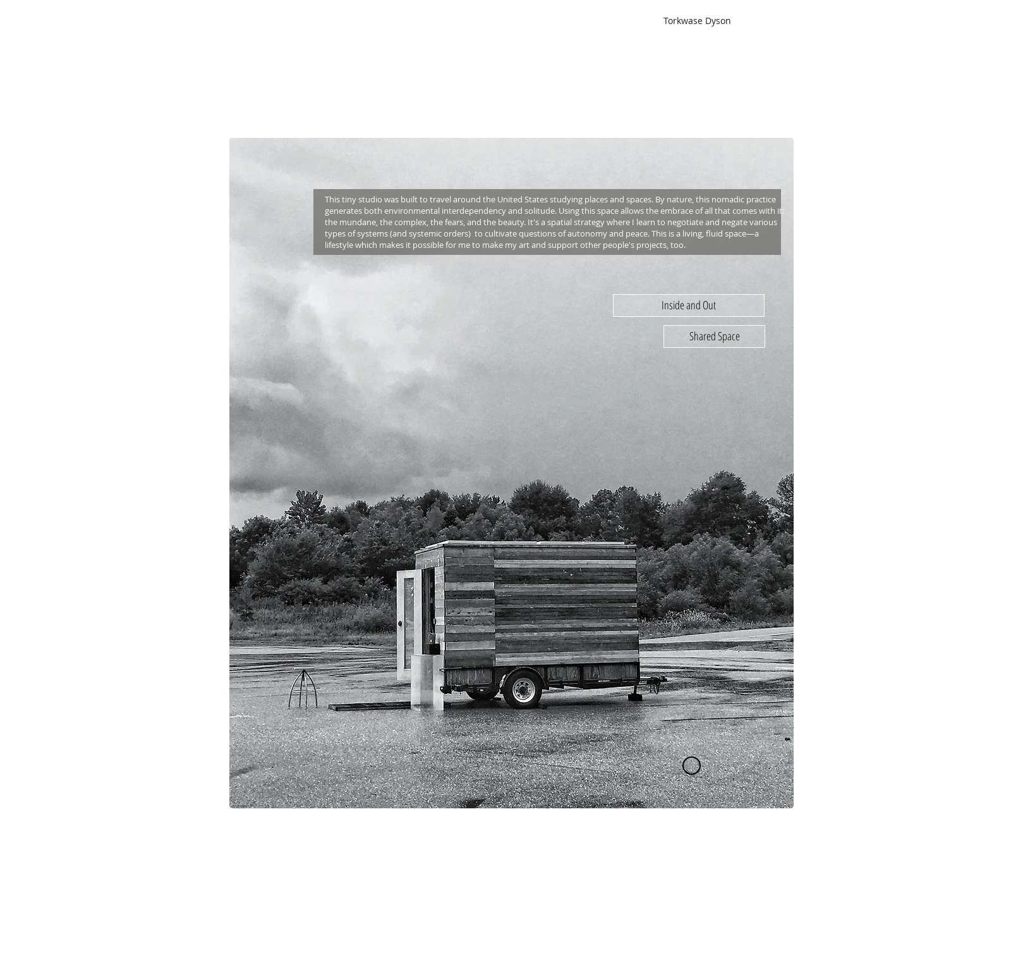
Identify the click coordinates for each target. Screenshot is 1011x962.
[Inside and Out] (689, 305)
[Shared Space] (714, 336)
